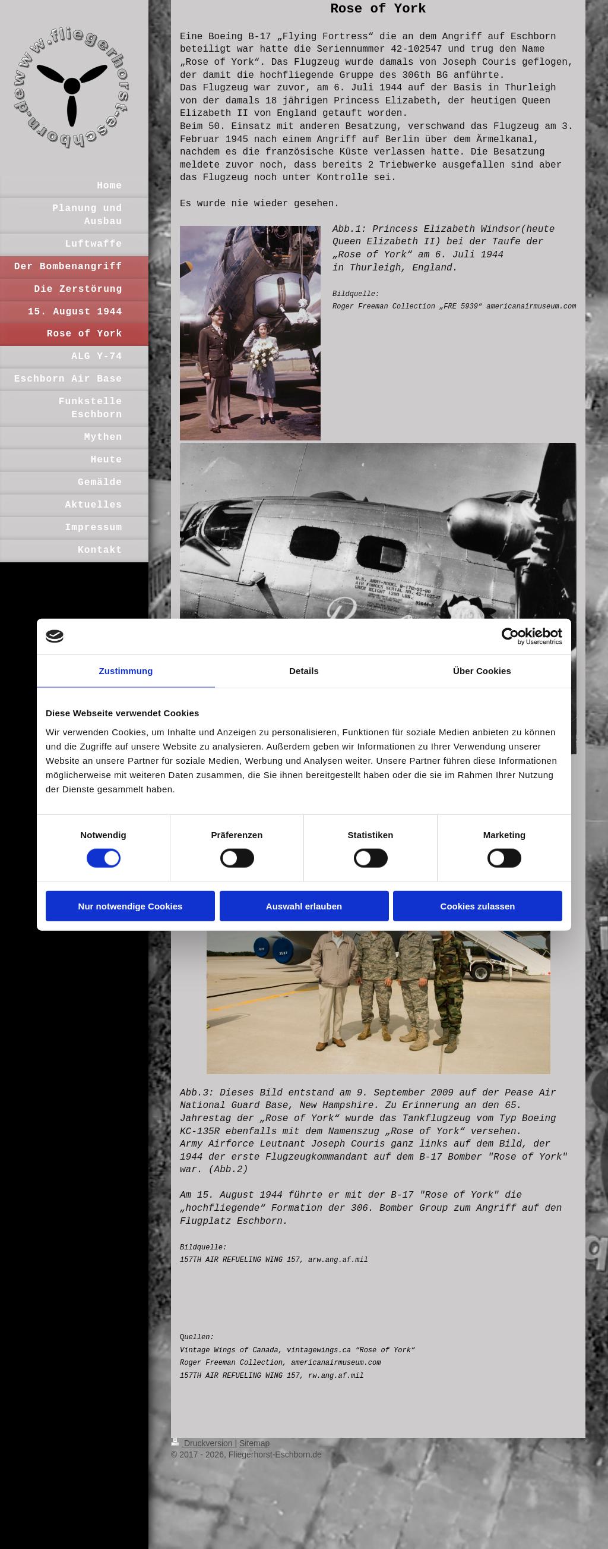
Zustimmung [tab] (126, 671)
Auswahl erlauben (304, 906)
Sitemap (254, 1443)
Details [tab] (304, 671)
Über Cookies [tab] (482, 671)
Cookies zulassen (478, 906)
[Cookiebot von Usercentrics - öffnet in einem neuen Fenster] (510, 637)
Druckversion (203, 1443)
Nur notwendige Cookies (130, 906)
